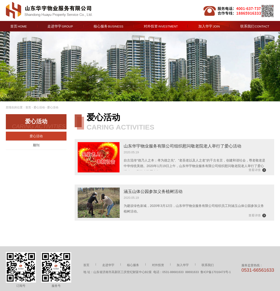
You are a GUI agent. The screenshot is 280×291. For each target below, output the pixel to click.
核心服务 (108, 26)
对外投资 (161, 26)
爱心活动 (39, 107)
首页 (18, 26)
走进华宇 (60, 26)
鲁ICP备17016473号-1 (215, 272)
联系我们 (254, 26)
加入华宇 (209, 26)
